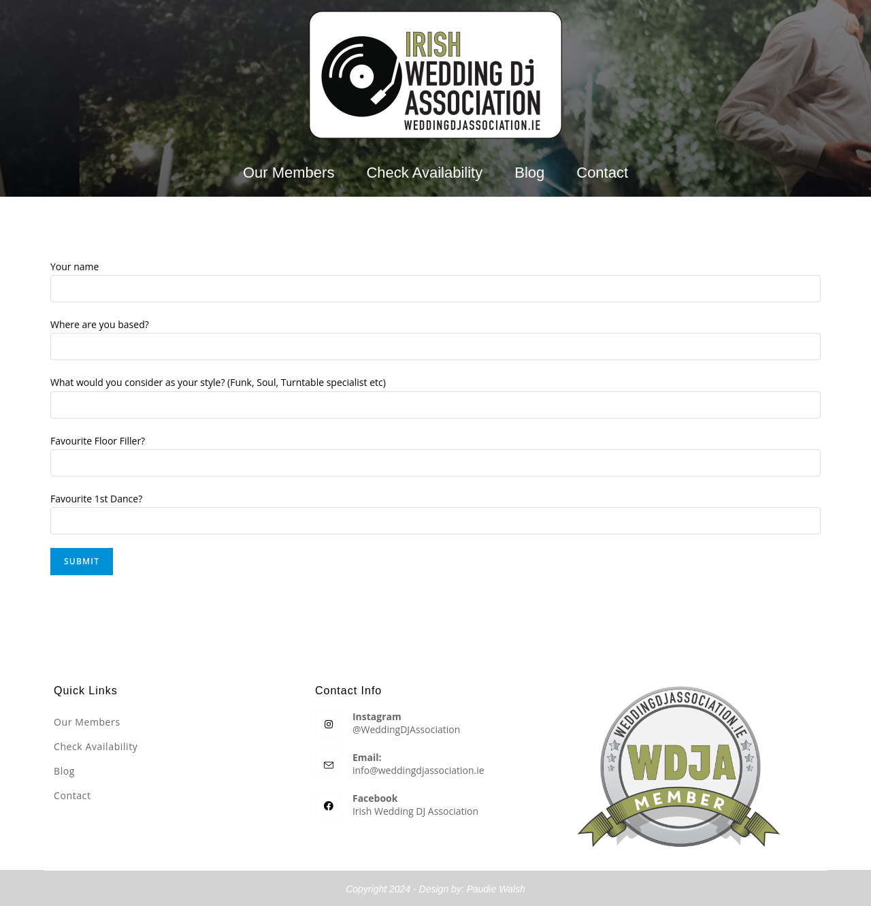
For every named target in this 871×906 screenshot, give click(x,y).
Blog (529, 172)
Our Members (288, 172)
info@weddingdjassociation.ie (418, 768)
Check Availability (424, 172)
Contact (602, 172)
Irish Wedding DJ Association (415, 809)
